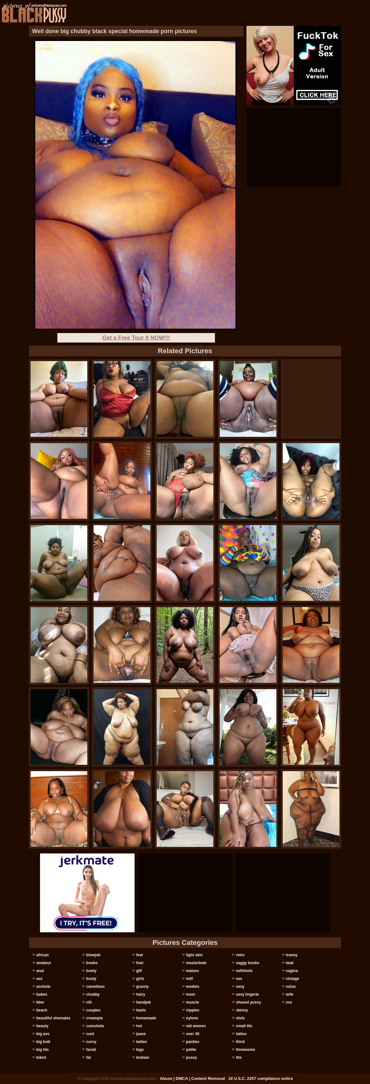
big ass (42, 1034)
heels (141, 1010)
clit (89, 1002)
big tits (42, 1049)
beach (41, 1010)
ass (39, 978)
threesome (245, 1049)
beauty (42, 1026)
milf (189, 978)
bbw (40, 1002)
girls (140, 978)
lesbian (142, 1057)
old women (196, 1026)
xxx (289, 1002)
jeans (141, 1034)
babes (41, 994)
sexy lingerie (247, 994)
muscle (192, 1002)
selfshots (244, 971)
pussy (191, 1057)
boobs (92, 963)
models (192, 986)
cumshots (95, 1026)
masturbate (196, 963)
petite (191, 1049)
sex (239, 978)
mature (192, 971)
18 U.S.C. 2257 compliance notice (260, 1078)
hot (139, 1026)
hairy (140, 994)
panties (192, 1042)
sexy (240, 986)
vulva (291, 986)
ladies (141, 1042)
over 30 (192, 1034)
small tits (244, 1026)
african (42, 955)
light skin (194, 955)
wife (289, 994)
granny (142, 986)
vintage (292, 978)
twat (289, 963)
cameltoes (95, 986)
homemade (146, 1018)
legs (140, 1049)
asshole (43, 986)
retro (240, 955)
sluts (240, 1018)
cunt (90, 1034)
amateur (43, 963)
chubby (93, 994)
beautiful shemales (53, 1018)
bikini (41, 1057)
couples (93, 1010)
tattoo (241, 1034)
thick (240, 1042)
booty (91, 971)
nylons (192, 1018)
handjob (143, 1002)
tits (239, 1057)
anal (40, 971)
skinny (242, 1010)
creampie (94, 1018)
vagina (292, 971)
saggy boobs (247, 963)
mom (190, 994)
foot (139, 963)
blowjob (93, 955)
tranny (292, 955)
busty (91, 978)
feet (139, 955)
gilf (139, 971)
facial (91, 1049)
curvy (91, 1042)
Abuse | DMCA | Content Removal (192, 1078)
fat (88, 1057)
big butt (43, 1042)
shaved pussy (248, 1002)
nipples (192, 1010)
